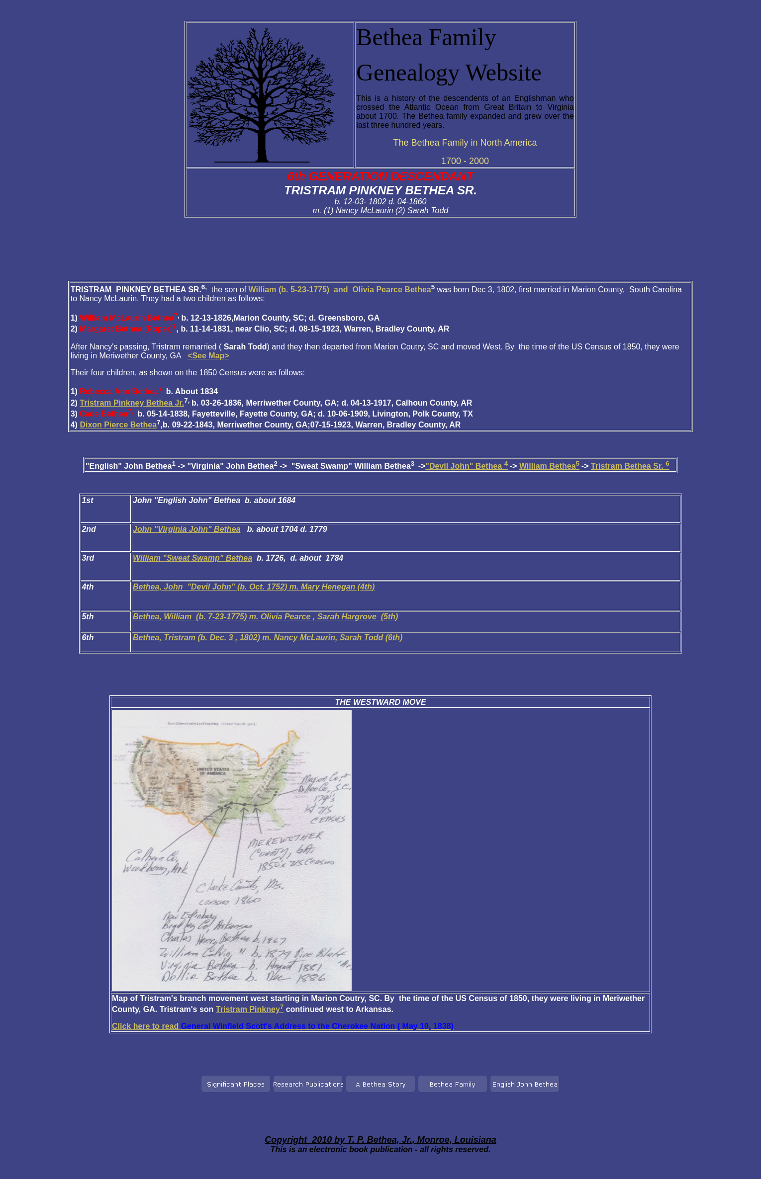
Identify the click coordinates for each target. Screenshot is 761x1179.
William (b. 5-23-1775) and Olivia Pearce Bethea (340, 289)
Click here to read (283, 1026)
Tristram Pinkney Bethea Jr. (132, 403)
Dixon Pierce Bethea (118, 425)
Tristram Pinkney (250, 1009)
